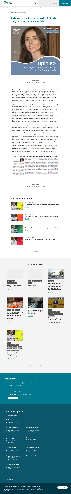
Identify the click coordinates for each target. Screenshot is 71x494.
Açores (14, 12)
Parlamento (18, 304)
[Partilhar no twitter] (29, 79)
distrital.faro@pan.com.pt (13, 455)
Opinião (18, 12)
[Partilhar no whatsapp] (32, 79)
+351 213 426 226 (11, 434)
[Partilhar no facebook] (27, 79)
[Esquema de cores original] (50, 3)
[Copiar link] (44, 79)
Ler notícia (10, 284)
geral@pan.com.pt (12, 411)
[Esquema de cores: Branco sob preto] (54, 3)
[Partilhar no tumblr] (34, 79)
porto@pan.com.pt (32, 435)
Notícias (12, 7)
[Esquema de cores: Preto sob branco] (52, 3)
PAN (14, 304)
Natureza (55, 310)
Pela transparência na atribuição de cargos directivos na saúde (28, 7)
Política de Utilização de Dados (22, 387)
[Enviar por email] (41, 79)
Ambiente (50, 310)
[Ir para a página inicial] (7, 3)
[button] (65, 3)
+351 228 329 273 (31, 433)
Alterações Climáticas (37, 276)
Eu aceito (62, 487)
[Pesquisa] (35, 3)
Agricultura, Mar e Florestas (53, 306)
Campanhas (50, 276)
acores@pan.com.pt (32, 451)
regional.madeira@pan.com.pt (14, 466)
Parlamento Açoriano (13, 346)
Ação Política (9, 480)
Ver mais (28, 205)
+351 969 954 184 (11, 436)
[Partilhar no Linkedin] (36, 79)
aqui (9, 490)
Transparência (24, 12)
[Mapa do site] (40, 3)
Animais (10, 304)
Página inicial (6, 7)
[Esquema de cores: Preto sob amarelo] (56, 3)
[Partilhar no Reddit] (39, 79)
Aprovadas (16, 342)
